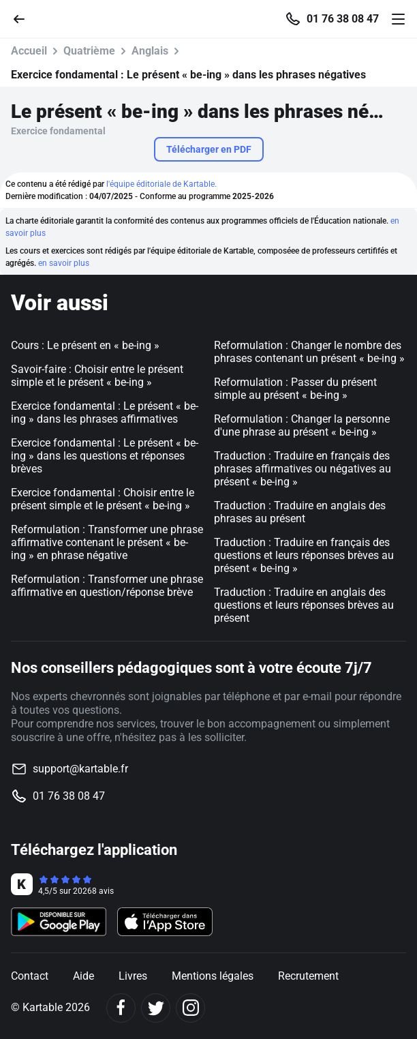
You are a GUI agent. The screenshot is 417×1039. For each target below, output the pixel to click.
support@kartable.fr (80, 768)
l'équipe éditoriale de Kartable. (161, 184)
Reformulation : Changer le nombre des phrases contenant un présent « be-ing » (309, 352)
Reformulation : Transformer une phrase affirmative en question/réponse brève (107, 586)
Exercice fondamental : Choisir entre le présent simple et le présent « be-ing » (102, 499)
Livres (133, 975)
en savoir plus (63, 263)
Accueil (29, 50)
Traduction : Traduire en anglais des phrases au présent (300, 512)
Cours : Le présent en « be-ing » (85, 345)
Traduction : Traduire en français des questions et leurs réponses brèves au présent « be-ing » (304, 555)
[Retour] (24, 18)
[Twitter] (155, 1008)
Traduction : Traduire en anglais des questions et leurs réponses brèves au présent (304, 605)
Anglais (150, 50)
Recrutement (308, 975)
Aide (83, 975)
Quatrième (89, 50)
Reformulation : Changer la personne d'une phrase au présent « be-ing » (302, 425)
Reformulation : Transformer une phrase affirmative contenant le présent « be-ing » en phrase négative (107, 542)
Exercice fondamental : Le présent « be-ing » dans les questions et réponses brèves (104, 455)
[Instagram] (190, 1008)
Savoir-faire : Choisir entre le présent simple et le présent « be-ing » (97, 376)
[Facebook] (121, 1008)
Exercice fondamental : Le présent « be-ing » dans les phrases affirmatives (104, 412)
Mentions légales (212, 975)
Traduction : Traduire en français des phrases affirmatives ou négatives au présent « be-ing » (302, 468)
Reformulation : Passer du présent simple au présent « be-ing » (295, 389)
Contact (29, 975)
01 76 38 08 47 (343, 19)
